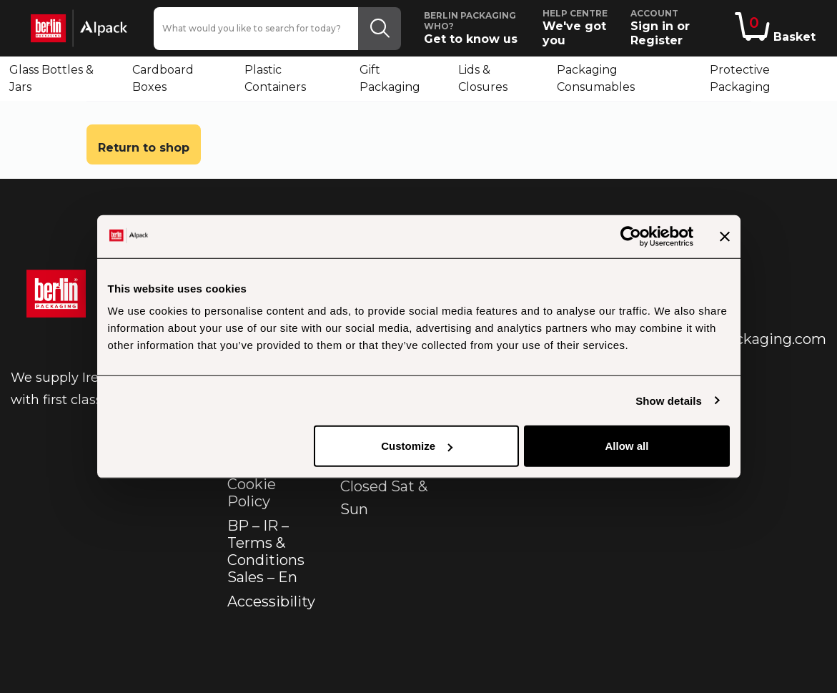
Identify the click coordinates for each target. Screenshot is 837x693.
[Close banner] (725, 236)
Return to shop (143, 147)
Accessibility (271, 601)
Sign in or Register (679, 27)
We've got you (581, 27)
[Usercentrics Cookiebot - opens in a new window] (630, 236)
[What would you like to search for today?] (256, 28)
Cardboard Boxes (163, 78)
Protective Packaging (740, 78)
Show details (668, 400)
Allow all (627, 446)
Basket (775, 28)
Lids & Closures (482, 78)
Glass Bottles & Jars (51, 78)
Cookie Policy (251, 493)
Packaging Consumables (596, 78)
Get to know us (477, 28)
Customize (416, 446)
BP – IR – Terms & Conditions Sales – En (265, 551)
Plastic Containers (275, 78)
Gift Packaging (390, 78)
